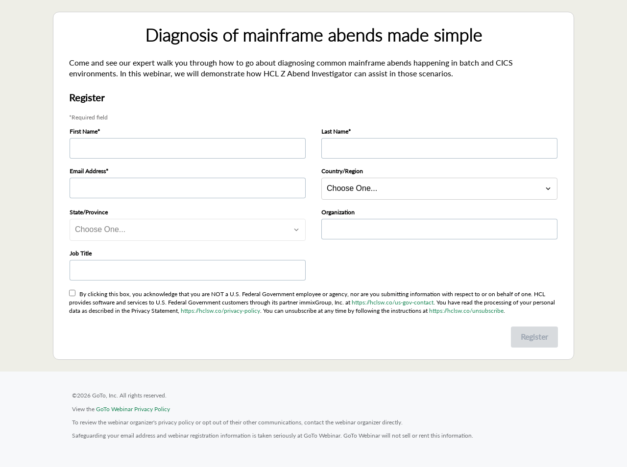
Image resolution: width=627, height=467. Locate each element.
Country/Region (342, 171)
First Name (83, 131)
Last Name (334, 131)
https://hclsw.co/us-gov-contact (393, 302)
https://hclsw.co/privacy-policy (220, 310)
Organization (338, 212)
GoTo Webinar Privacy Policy (133, 409)
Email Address (88, 171)
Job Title (81, 253)
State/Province (89, 212)
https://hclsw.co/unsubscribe (466, 310)
